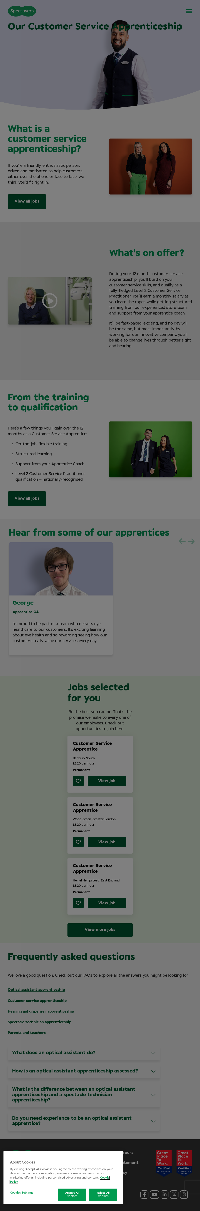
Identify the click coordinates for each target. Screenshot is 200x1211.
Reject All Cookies (103, 1195)
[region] (63, 1177)
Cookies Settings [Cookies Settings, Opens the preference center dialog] (21, 1192)
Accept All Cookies (72, 1195)
